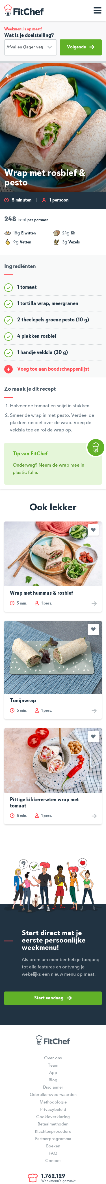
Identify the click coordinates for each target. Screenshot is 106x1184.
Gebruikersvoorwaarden (53, 1095)
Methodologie (53, 1102)
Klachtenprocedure (53, 1131)
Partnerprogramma (53, 1139)
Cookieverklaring (53, 1117)
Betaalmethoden (53, 1124)
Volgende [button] (80, 47)
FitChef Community (24, 10)
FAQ (53, 1153)
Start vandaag (53, 998)
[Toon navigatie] (97, 10)
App (53, 1073)
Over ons (53, 1058)
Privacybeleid (53, 1109)
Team (53, 1065)
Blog (53, 1080)
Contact (53, 1161)
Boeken (53, 1146)
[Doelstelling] (30, 47)
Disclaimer (53, 1087)
